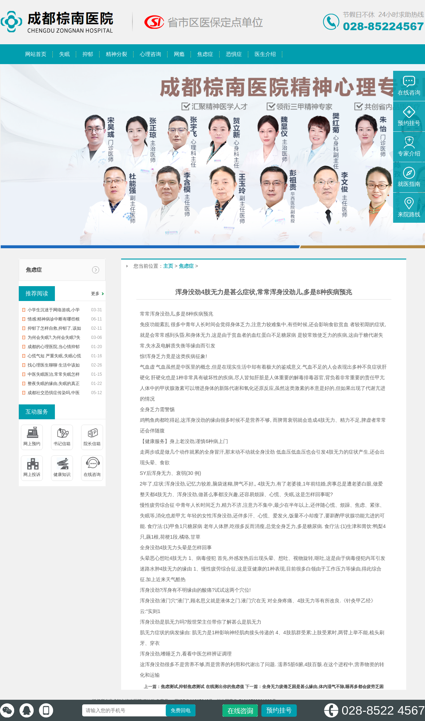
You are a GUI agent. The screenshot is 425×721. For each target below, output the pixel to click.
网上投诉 (31, 474)
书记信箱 (61, 443)
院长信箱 (92, 443)
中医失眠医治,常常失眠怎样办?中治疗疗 (54, 375)
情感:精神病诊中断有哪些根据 (54, 320)
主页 (168, 266)
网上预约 (31, 443)
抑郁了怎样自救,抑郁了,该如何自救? (54, 329)
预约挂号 (279, 710)
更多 (95, 293)
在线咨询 (92, 474)
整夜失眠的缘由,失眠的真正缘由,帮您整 (54, 384)
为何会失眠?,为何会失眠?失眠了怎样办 (54, 338)
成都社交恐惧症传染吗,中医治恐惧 (54, 393)
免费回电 (181, 710)
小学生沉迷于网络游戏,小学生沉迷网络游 (54, 310)
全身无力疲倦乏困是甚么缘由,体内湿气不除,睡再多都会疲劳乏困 (323, 686)
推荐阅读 (37, 293)
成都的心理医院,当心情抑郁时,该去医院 (54, 347)
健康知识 (61, 474)
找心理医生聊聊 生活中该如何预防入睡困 (54, 366)
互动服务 (37, 412)
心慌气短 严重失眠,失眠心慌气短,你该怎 (54, 356)
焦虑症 (34, 270)
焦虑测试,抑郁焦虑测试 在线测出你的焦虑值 (202, 686)
